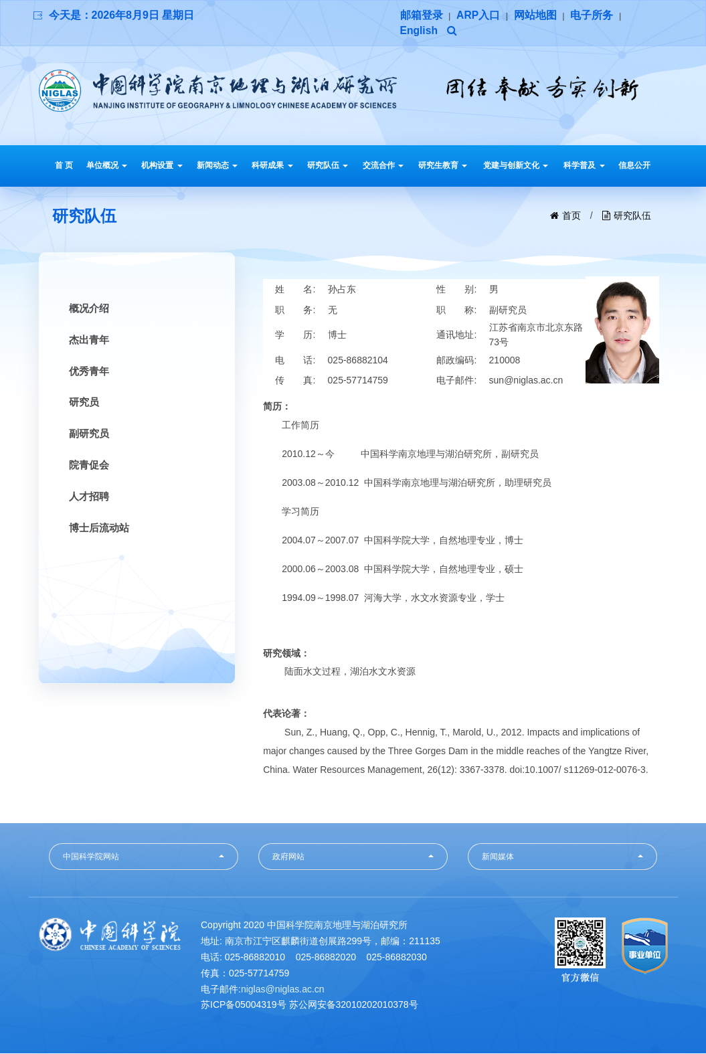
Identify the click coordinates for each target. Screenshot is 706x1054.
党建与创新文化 (515, 166)
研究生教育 (442, 166)
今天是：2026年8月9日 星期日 (122, 15)
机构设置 (161, 166)
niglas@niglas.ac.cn (283, 989)
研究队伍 (327, 166)
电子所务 (592, 15)
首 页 (64, 166)
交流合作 (383, 166)
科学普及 (583, 166)
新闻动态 (217, 166)
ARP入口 (478, 15)
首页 (571, 216)
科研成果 (272, 166)
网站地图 (536, 15)
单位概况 (106, 166)
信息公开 (634, 166)
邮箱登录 (421, 15)
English (419, 31)
